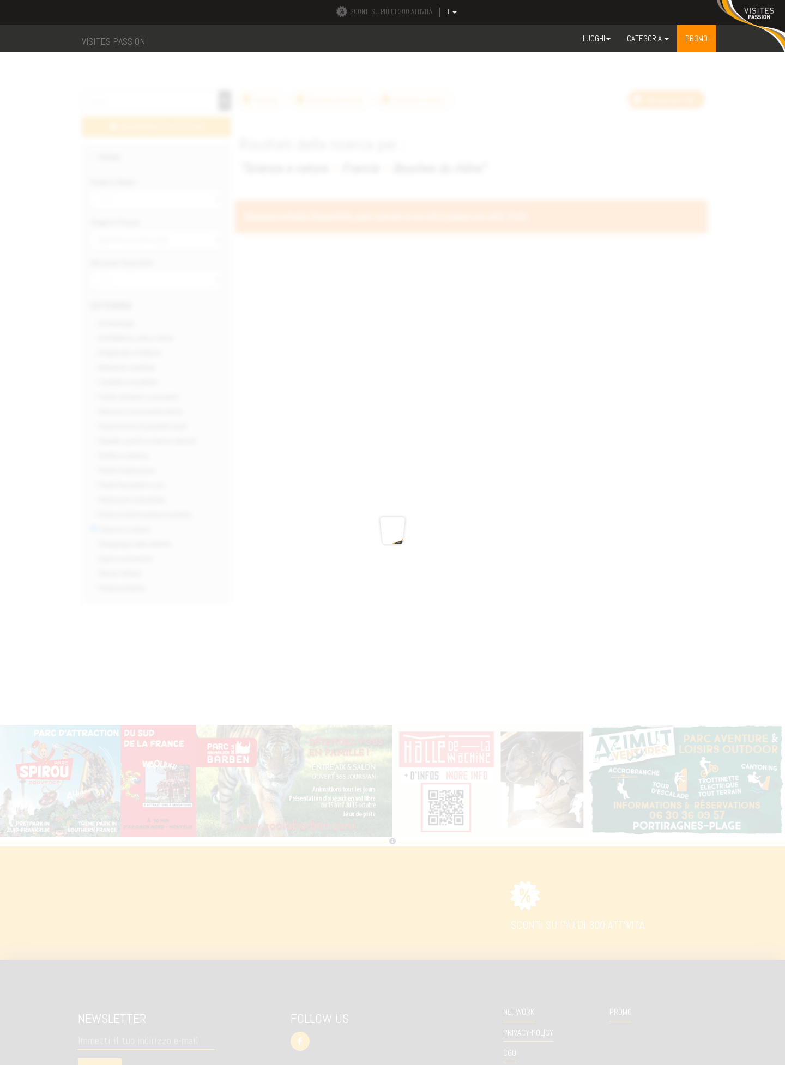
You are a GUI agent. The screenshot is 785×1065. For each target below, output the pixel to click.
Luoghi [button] (597, 38)
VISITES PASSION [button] (113, 41)
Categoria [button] (648, 38)
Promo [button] (696, 38)
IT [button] (451, 12)
